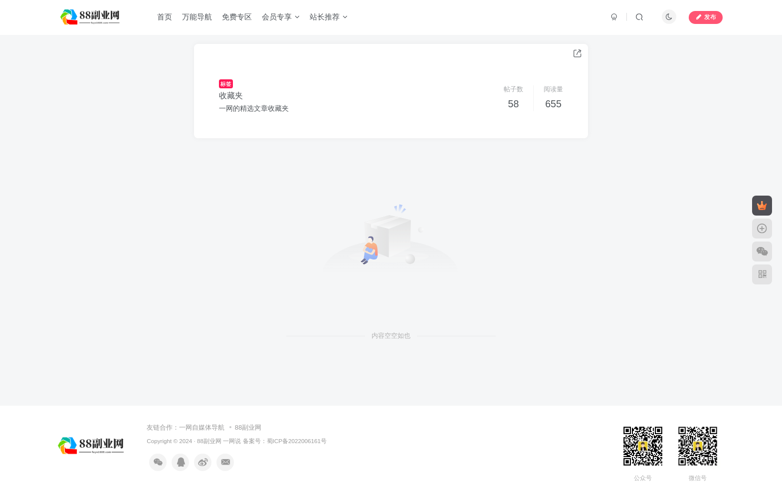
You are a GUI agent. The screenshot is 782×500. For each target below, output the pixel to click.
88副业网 (248, 427)
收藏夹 (231, 95)
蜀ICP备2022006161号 (297, 441)
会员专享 (281, 16)
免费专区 (237, 16)
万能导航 (197, 16)
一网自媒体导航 (201, 427)
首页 (164, 16)
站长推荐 (329, 16)
